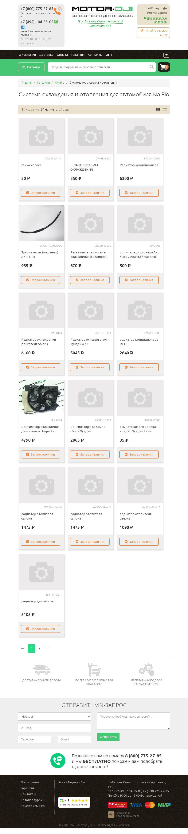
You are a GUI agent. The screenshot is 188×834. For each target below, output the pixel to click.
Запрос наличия (41, 193)
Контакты (91, 55)
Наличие (50, 110)
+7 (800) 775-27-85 (37, 9)
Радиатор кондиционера (139, 166)
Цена (65, 110)
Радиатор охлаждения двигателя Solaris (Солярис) (38, 345)
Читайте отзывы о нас (154, 33)
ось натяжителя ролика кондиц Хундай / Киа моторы (138, 432)
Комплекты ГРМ (33, 811)
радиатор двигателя (37, 602)
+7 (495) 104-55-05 (37, 22)
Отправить (108, 738)
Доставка (44, 55)
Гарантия (74, 55)
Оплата (60, 55)
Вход (153, 8)
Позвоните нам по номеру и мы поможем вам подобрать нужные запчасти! (118, 764)
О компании (26, 55)
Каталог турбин (32, 805)
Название (30, 110)
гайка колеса (31, 166)
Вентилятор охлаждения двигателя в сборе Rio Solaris (40, 432)
